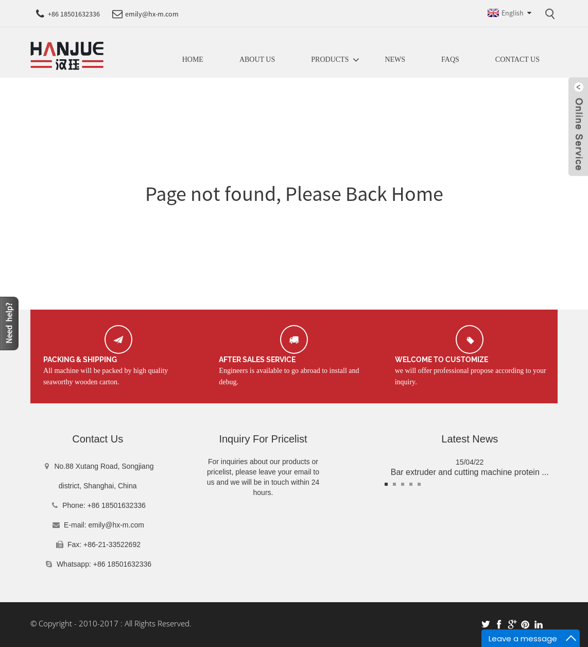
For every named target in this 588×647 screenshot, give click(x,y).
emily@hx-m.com (116, 525)
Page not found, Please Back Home (294, 194)
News (395, 59)
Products (330, 60)
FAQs (450, 59)
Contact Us (517, 59)
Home (192, 59)
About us (257, 59)
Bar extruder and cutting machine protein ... (470, 472)
